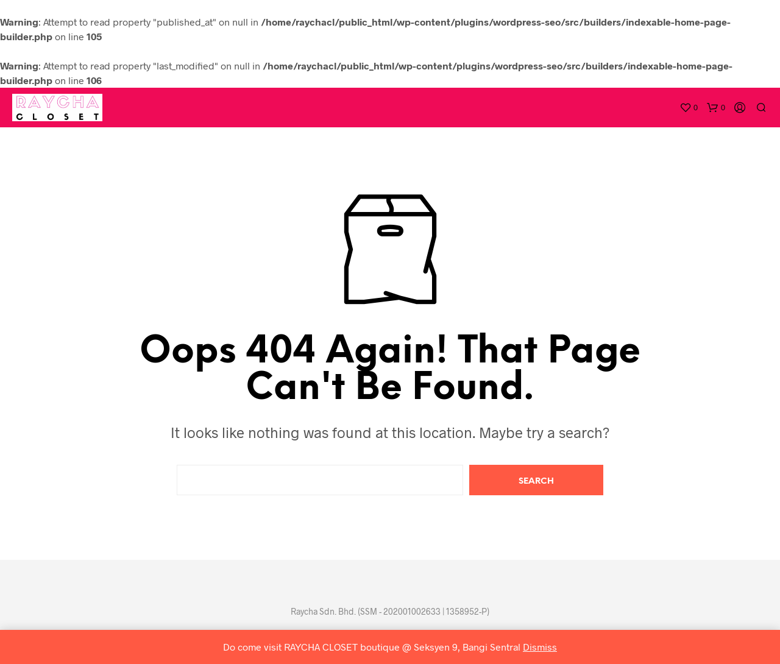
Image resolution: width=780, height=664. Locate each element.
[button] (688, 108)
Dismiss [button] (540, 646)
